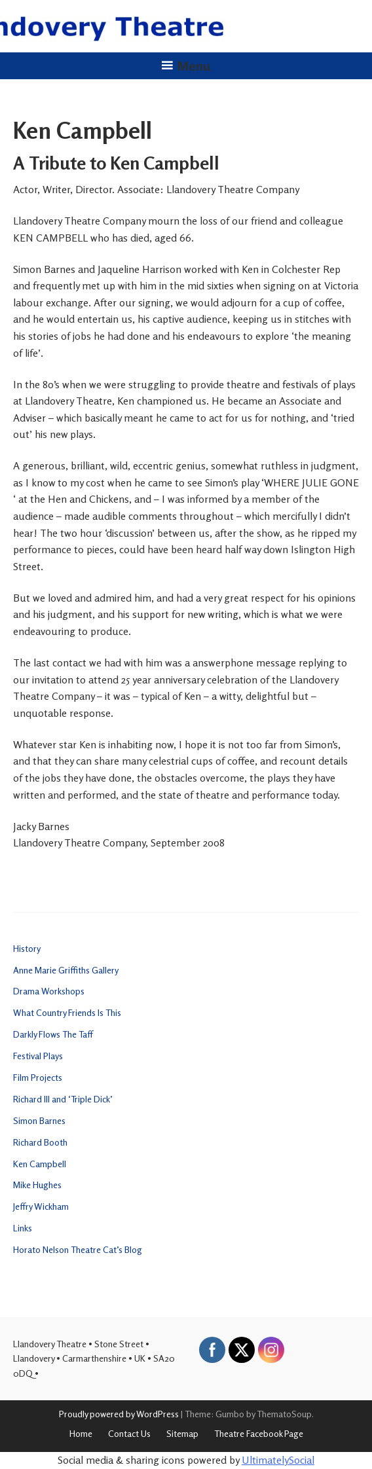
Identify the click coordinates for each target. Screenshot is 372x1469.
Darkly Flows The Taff (53, 1034)
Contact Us (129, 1433)
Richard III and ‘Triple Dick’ (63, 1098)
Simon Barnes (39, 1120)
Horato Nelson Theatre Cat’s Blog (77, 1249)
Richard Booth (40, 1142)
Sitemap (182, 1433)
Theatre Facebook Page (258, 1433)
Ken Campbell (39, 1163)
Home (80, 1433)
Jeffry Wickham (41, 1206)
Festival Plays (38, 1055)
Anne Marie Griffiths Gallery (66, 969)
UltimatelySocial (278, 1459)
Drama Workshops (48, 990)
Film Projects (37, 1077)
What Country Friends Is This (67, 1012)
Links (22, 1227)
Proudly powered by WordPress (119, 1413)
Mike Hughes (37, 1184)
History (27, 948)
